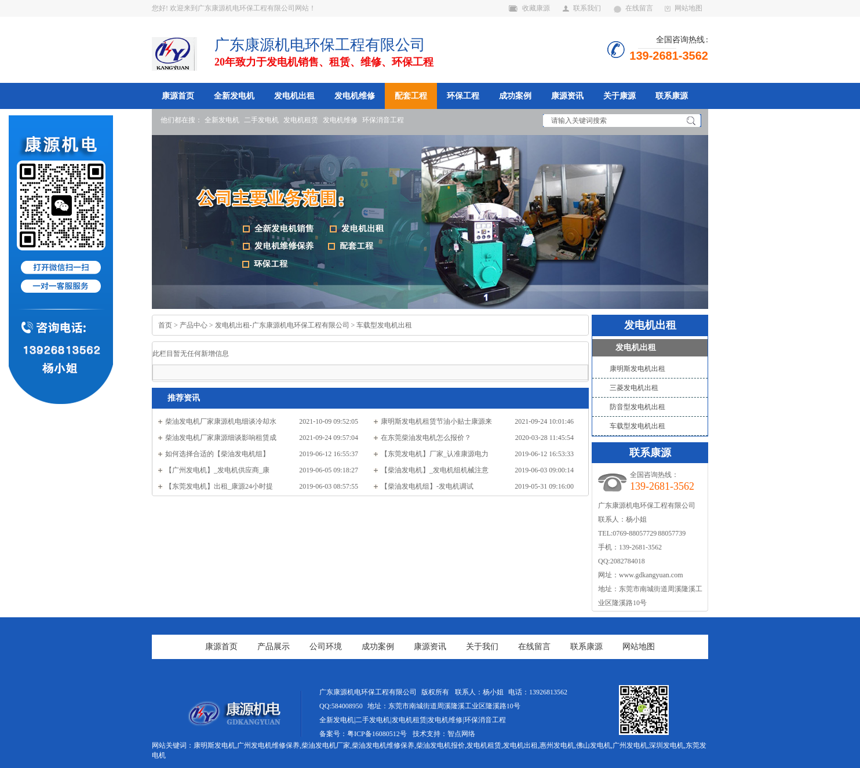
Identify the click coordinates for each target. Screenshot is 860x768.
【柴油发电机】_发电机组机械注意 (435, 470)
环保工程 (463, 95)
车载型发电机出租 (384, 325)
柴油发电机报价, (441, 745)
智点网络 (461, 734)
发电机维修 (354, 95)
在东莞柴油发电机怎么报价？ (426, 438)
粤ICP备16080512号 (377, 734)
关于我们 (482, 646)
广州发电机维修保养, (269, 745)
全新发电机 (234, 95)
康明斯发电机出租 (637, 369)
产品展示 (273, 646)
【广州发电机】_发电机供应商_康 (217, 470)
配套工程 (411, 95)
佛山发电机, (594, 745)
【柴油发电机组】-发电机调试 (427, 486)
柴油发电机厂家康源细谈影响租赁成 (220, 438)
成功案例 (515, 95)
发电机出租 (294, 95)
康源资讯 (567, 95)
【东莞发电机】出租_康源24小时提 (219, 486)
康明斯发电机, (215, 745)
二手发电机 (261, 120)
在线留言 (633, 8)
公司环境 (325, 646)
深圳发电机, (667, 745)
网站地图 (683, 8)
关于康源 (619, 95)
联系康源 (671, 95)
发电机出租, (521, 745)
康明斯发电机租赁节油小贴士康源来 (436, 421)
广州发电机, (631, 745)
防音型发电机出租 (637, 407)
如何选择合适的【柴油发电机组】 (217, 454)
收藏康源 (529, 8)
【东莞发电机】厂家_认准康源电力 (435, 454)
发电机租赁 (300, 120)
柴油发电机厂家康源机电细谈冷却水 (220, 421)
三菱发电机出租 (634, 388)
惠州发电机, (558, 745)
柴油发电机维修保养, (384, 745)
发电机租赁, (485, 745)
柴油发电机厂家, (326, 745)
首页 (165, 325)
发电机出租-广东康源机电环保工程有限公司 (282, 325)
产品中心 (193, 325)
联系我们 (582, 8)
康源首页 (178, 95)
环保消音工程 (383, 120)
